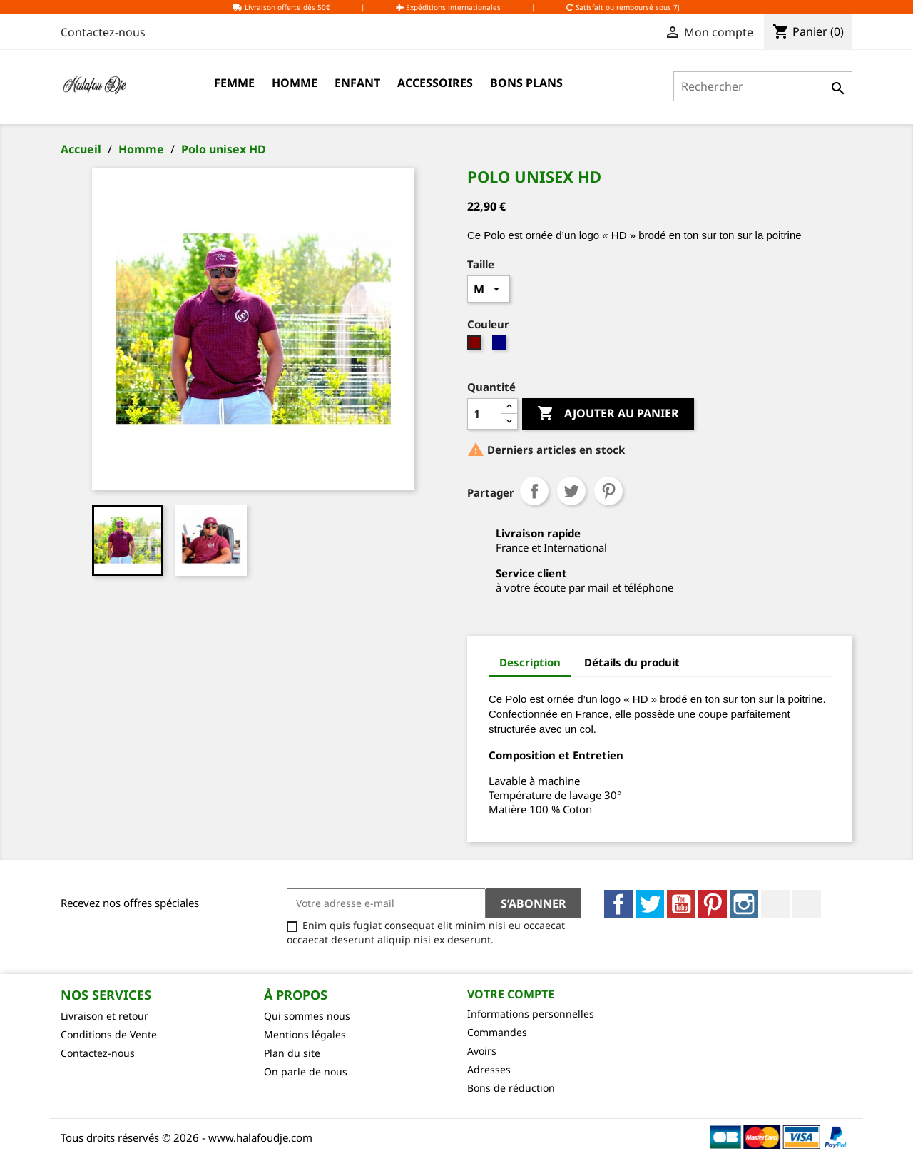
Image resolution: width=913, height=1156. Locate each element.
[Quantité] (484, 414)
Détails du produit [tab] (632, 662)
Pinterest (608, 491)
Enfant (357, 83)
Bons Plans (526, 83)
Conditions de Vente (109, 1034)
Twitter (650, 904)
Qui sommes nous (307, 1016)
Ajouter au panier (608, 414)
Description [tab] (530, 662)
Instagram (744, 904)
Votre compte (510, 994)
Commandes (497, 1032)
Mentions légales (305, 1034)
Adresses (489, 1069)
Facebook (618, 904)
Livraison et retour (104, 1016)
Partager (534, 491)
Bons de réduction (511, 1088)
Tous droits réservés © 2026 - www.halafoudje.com (186, 1137)
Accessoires (435, 83)
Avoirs (481, 1051)
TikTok (806, 904)
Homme (294, 83)
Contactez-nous (103, 32)
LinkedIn (775, 904)
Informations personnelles (530, 1013)
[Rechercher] (762, 86)
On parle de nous (305, 1071)
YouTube (681, 904)
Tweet (571, 491)
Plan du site (292, 1053)
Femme (234, 83)
